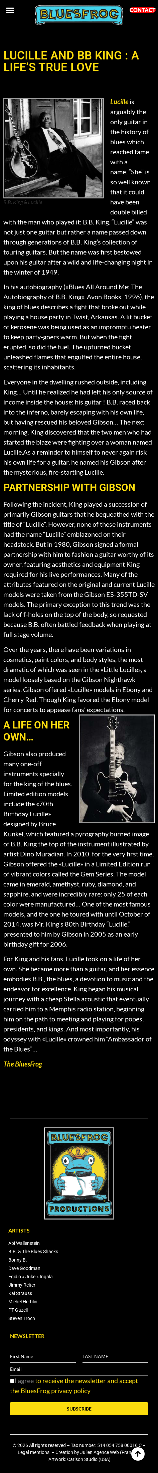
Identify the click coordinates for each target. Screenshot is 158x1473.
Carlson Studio (82, 1459)
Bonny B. (17, 1260)
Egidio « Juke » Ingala (30, 1276)
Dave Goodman (24, 1268)
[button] (9, 9)
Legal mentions (34, 1452)
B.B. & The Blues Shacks (33, 1251)
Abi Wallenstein (24, 1243)
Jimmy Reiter (21, 1285)
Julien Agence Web (99, 1452)
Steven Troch (21, 1318)
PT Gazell (18, 1310)
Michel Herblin (22, 1301)
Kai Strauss (20, 1293)
